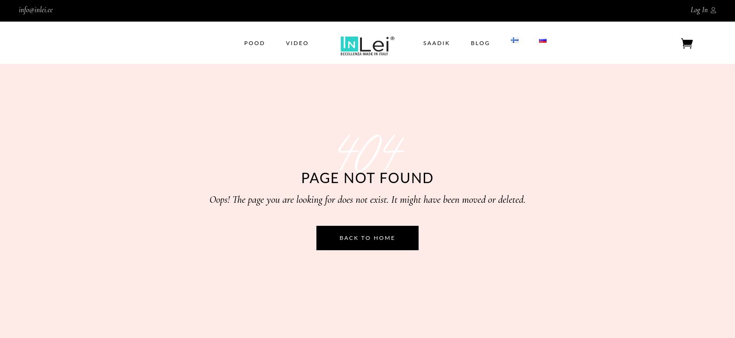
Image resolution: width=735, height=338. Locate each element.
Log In (699, 10)
